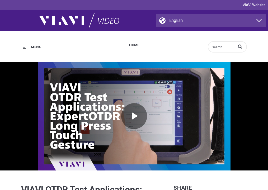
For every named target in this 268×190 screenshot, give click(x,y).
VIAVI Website (254, 5)
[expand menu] (32, 47)
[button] (240, 46)
